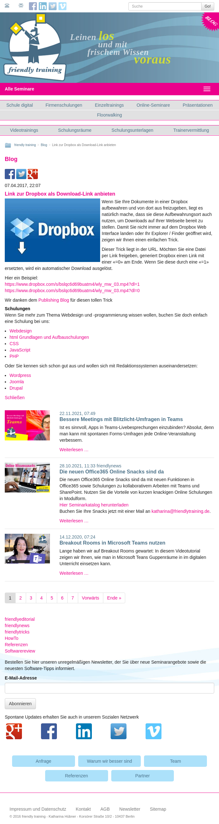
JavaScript (20, 349)
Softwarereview (20, 650)
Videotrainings (24, 130)
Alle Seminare (25, 88)
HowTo (11, 638)
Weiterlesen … (74, 449)
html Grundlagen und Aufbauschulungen (49, 337)
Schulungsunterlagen (133, 130)
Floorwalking (109, 114)
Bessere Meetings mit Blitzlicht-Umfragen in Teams (121, 419)
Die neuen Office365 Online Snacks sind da (111, 471)
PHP (14, 356)
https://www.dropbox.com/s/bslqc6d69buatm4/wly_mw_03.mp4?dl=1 (72, 284)
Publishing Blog (54, 300)
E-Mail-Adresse (21, 677)
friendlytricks (17, 631)
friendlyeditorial (20, 619)
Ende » (114, 597)
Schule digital (19, 105)
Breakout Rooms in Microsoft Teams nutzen (112, 543)
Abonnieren (20, 703)
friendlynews (109, 465)
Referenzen (16, 644)
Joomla (17, 381)
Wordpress (20, 375)
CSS (14, 343)
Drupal (16, 388)
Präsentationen (198, 105)
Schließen (14, 397)
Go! (208, 6)
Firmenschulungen (63, 105)
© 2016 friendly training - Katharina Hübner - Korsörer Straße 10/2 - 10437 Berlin (72, 816)
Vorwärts (90, 597)
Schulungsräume (75, 130)
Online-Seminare (153, 105)
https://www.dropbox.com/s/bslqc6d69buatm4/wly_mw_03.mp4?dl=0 (72, 290)
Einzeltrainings (109, 105)
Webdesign (21, 330)
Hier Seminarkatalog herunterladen (93, 504)
